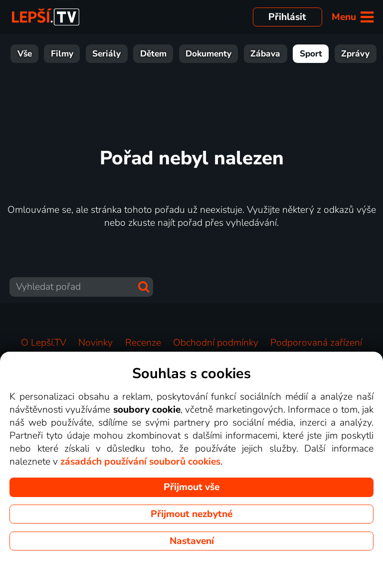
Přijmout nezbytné (191, 514)
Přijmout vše (191, 487)
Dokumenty (127, 53)
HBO (363, 53)
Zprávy (274, 53)
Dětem (72, 53)
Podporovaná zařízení (316, 342)
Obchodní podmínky (215, 342)
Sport (229, 53)
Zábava (184, 53)
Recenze (143, 342)
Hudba (321, 53)
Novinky (95, 342)
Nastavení (192, 541)
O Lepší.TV (43, 342)
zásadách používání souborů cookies (140, 461)
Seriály (25, 53)
